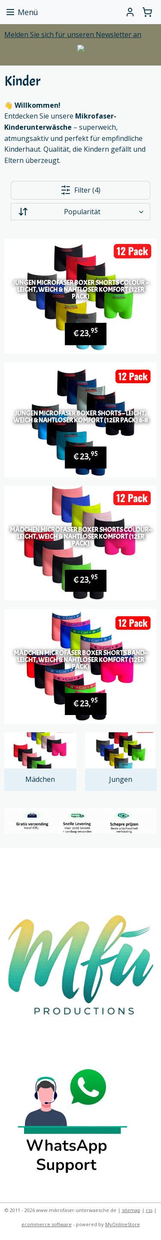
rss (149, 1210)
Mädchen (40, 779)
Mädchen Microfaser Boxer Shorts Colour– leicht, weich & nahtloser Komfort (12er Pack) (81, 536)
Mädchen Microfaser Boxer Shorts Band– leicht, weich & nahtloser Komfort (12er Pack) (80, 660)
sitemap (131, 1210)
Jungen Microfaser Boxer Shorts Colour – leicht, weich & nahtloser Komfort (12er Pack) (81, 289)
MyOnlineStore (122, 1224)
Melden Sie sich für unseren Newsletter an (72, 34)
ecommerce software (46, 1224)
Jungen (120, 779)
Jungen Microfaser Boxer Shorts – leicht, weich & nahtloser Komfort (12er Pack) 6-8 (80, 416)
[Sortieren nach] (80, 211)
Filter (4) (80, 190)
